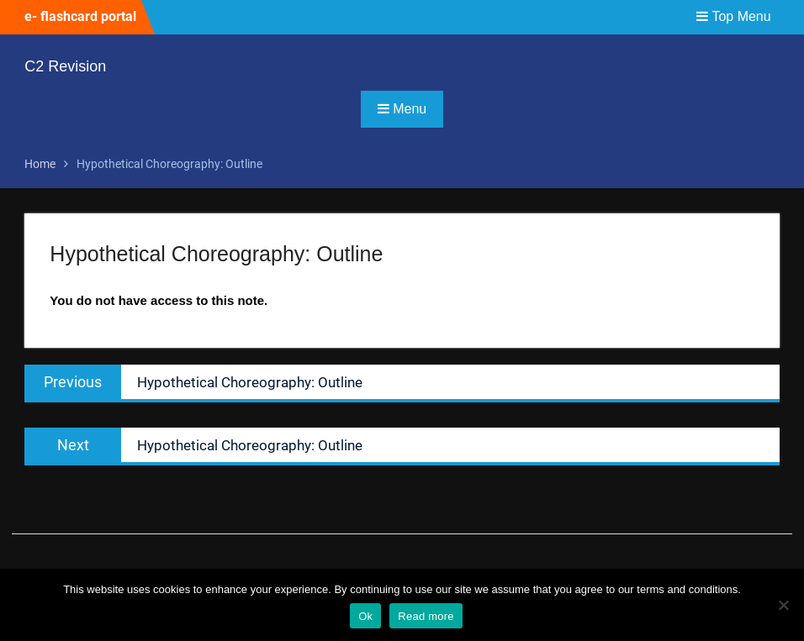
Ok (365, 616)
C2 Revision (65, 66)
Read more (426, 616)
